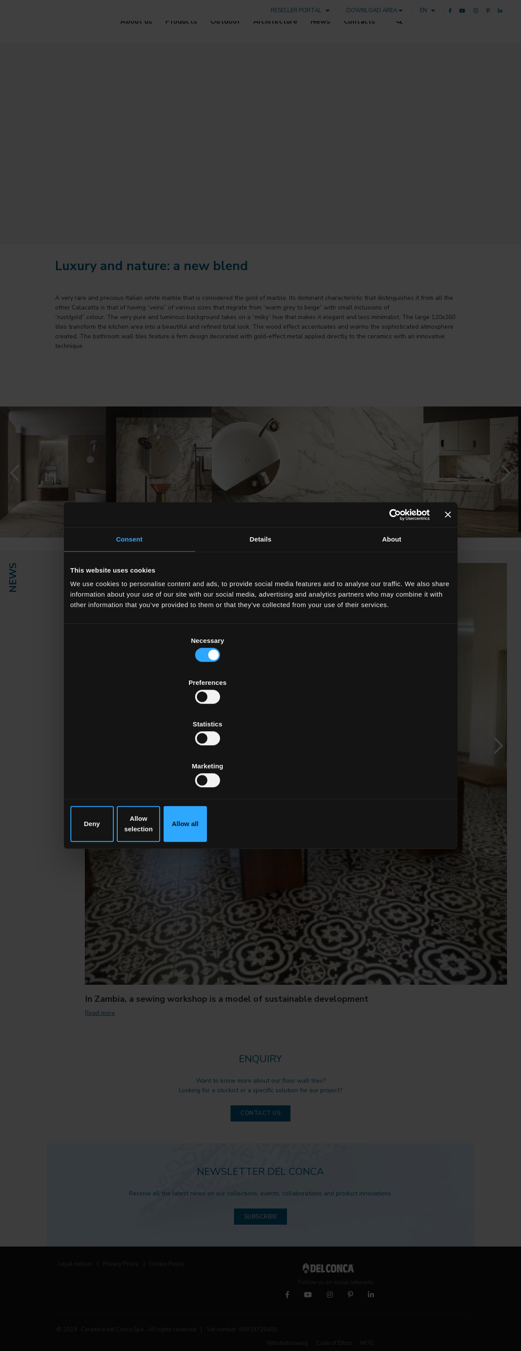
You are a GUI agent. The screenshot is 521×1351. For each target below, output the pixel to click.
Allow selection (260, 761)
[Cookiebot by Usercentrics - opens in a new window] (391, 583)
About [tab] (392, 608)
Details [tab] (261, 608)
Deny (133, 761)
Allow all (388, 761)
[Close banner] (448, 583)
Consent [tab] (129, 608)
